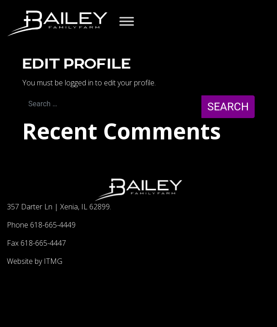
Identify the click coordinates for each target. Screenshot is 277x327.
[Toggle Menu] (126, 21)
